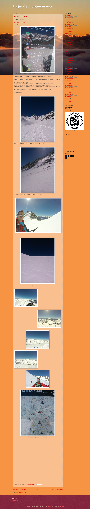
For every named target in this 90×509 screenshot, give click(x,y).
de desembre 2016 (69, 58)
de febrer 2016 (68, 67)
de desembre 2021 (69, 19)
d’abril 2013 (67, 90)
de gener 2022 (68, 17)
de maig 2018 (68, 42)
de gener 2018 (68, 44)
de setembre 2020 (69, 24)
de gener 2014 (68, 83)
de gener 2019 (68, 38)
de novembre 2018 (69, 40)
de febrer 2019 (68, 37)
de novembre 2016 (69, 60)
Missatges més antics (56, 489)
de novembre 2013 (69, 87)
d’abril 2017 (67, 51)
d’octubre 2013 (68, 89)
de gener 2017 (68, 56)
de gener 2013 (68, 94)
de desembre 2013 (69, 85)
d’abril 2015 (67, 74)
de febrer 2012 (68, 99)
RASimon (49, 506)
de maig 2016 (68, 62)
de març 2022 (68, 15)
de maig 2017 (68, 49)
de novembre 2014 (69, 80)
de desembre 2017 (69, 46)
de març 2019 (68, 35)
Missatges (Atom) (22, 492)
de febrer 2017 (68, 55)
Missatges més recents (19, 489)
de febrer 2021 (68, 22)
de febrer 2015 (68, 76)
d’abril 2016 (67, 64)
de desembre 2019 (69, 29)
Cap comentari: (30, 484)
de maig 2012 (68, 96)
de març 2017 (68, 53)
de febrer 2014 (68, 82)
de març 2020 (68, 26)
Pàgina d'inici (15, 500)
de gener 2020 (68, 28)
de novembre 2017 (69, 47)
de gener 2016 (68, 69)
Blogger (61, 506)
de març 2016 (68, 65)
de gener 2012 (68, 101)
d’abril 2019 (67, 33)
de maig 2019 (68, 31)
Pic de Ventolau (20, 16)
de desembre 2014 (69, 78)
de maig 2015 (68, 73)
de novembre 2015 (69, 71)
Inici (38, 489)
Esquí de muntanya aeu (32, 6)
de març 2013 (68, 92)
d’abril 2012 (67, 98)
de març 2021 (68, 21)
